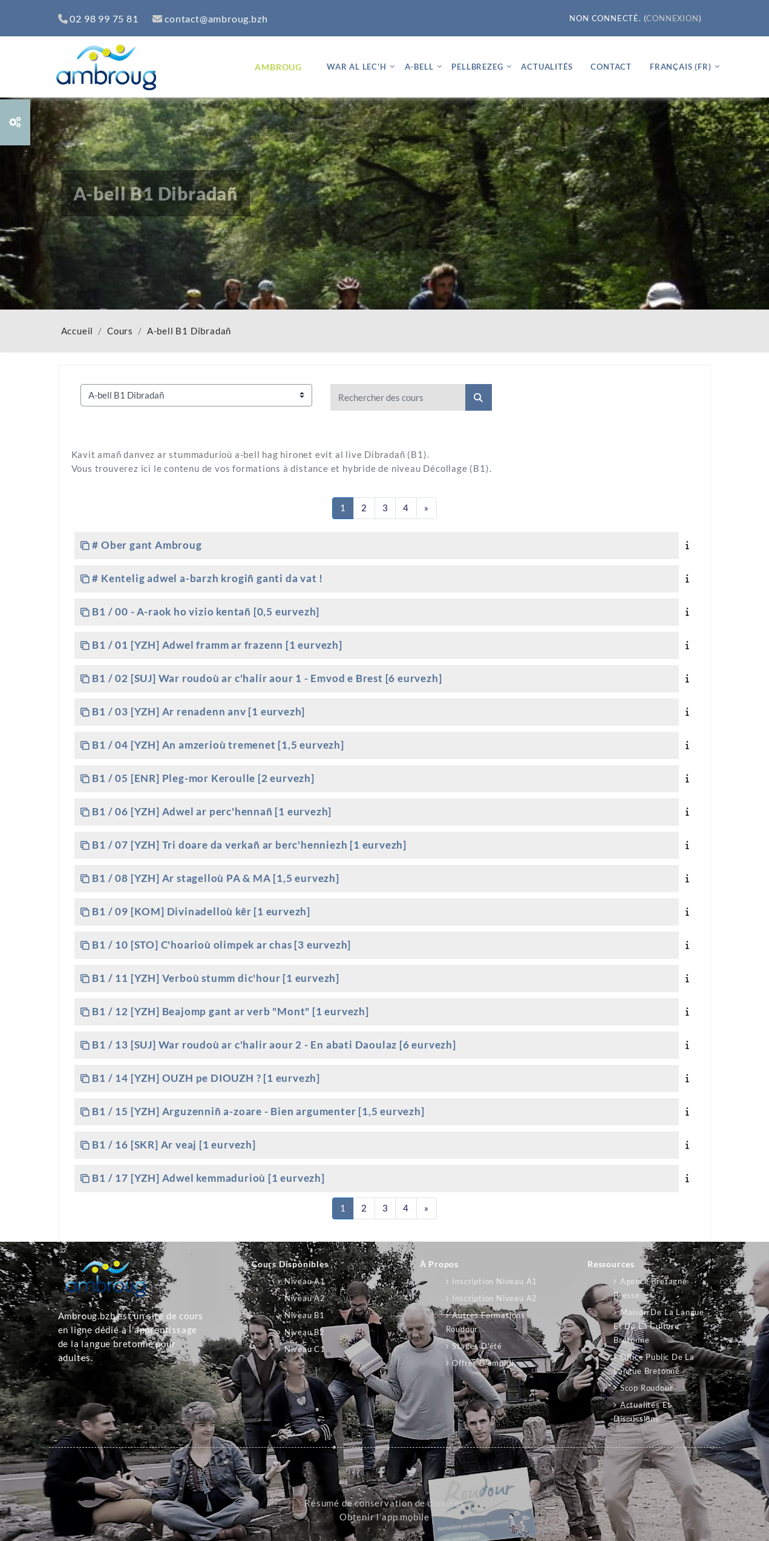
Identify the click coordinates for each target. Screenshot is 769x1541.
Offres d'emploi (482, 1363)
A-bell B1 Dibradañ (189, 331)
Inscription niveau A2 (494, 1298)
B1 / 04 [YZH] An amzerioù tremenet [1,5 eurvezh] (218, 744)
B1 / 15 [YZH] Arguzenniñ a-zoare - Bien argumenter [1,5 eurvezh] (258, 1111)
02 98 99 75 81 (98, 18)
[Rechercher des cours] (398, 397)
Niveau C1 (305, 1349)
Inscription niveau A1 (494, 1281)
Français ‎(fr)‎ (680, 66)
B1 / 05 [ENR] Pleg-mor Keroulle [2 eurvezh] (203, 778)
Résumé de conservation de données (384, 1503)
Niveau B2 (304, 1332)
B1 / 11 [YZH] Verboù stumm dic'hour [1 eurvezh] (215, 978)
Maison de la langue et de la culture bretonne (659, 1326)
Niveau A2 (305, 1298)
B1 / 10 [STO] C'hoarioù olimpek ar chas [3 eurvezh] (221, 944)
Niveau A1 (305, 1281)
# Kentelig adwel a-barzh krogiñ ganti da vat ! (207, 578)
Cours (120, 331)
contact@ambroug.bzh (209, 18)
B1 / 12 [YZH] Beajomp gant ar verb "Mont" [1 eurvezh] (230, 1011)
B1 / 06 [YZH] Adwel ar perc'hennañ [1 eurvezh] (212, 811)
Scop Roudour (646, 1388)
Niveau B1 (304, 1315)
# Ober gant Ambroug (146, 545)
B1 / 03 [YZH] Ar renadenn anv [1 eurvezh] (198, 711)
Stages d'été (477, 1346)
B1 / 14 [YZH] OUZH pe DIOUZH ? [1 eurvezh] (206, 1078)
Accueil (77, 331)
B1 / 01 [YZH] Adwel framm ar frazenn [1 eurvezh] (217, 644)
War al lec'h (357, 66)
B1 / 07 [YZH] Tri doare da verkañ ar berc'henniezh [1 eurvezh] (249, 844)
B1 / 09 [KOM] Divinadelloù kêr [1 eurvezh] (201, 911)
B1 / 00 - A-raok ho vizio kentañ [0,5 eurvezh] (205, 611)
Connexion (672, 18)
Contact (611, 66)
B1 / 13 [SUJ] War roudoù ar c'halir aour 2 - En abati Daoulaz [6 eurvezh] (274, 1044)
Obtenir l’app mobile (384, 1517)
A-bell (419, 66)
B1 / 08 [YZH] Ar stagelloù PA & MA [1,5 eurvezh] (215, 878)
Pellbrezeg (477, 66)
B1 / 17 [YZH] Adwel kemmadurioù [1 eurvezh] (208, 1177)
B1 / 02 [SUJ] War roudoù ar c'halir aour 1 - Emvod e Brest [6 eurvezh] (267, 678)
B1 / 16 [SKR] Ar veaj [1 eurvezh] (173, 1144)
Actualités (546, 66)
